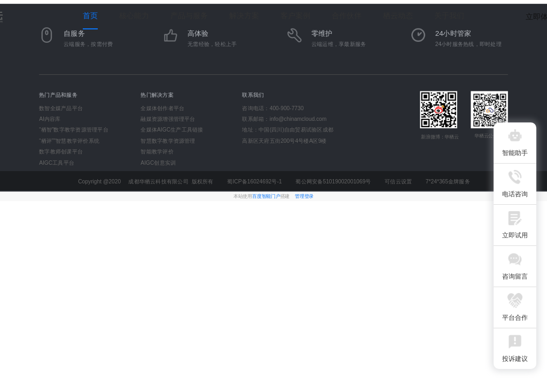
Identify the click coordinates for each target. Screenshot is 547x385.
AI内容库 (49, 119)
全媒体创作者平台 (162, 108)
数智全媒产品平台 (61, 108)
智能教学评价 (156, 152)
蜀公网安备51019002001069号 (333, 182)
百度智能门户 (266, 196)
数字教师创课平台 (61, 152)
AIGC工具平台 (56, 162)
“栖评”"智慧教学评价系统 (69, 140)
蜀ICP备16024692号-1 (254, 182)
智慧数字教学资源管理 (167, 140)
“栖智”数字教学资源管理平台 (73, 130)
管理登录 (304, 196)
